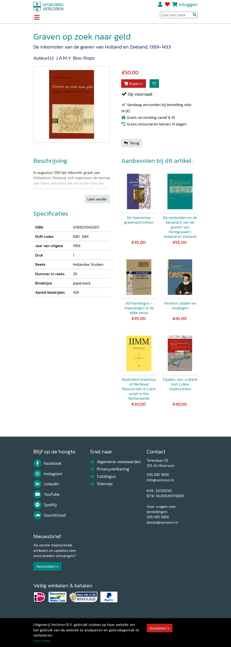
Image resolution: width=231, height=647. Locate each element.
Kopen (132, 83)
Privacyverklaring (109, 469)
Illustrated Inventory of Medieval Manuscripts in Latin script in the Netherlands (139, 389)
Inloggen (188, 4)
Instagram (47, 474)
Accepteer (158, 628)
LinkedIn (46, 484)
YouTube (46, 494)
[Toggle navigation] (36, 18)
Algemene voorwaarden (115, 462)
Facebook (47, 463)
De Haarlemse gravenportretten (139, 220)
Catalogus (103, 476)
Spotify (45, 505)
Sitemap (101, 484)
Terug (131, 143)
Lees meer (42, 640)
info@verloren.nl (160, 480)
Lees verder (97, 199)
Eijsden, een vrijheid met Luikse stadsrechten (180, 384)
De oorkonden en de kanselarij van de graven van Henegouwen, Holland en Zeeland (180, 227)
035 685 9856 (158, 474)
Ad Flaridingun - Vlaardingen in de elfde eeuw (139, 307)
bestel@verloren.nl (162, 522)
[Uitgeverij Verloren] (48, 6)
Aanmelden (46, 566)
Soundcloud (49, 515)
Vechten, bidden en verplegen (180, 305)
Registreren (160, 4)
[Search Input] (179, 15)
